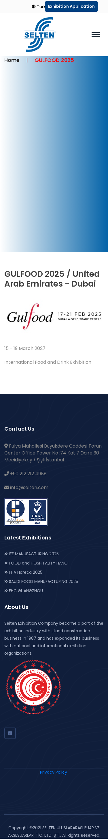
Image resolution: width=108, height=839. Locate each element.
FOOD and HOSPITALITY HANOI (36, 563)
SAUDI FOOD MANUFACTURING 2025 (41, 581)
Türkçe (41, 7)
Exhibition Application (71, 6)
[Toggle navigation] (96, 34)
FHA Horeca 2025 (23, 572)
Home (12, 60)
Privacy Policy (53, 772)
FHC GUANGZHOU (23, 591)
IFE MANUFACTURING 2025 (31, 554)
